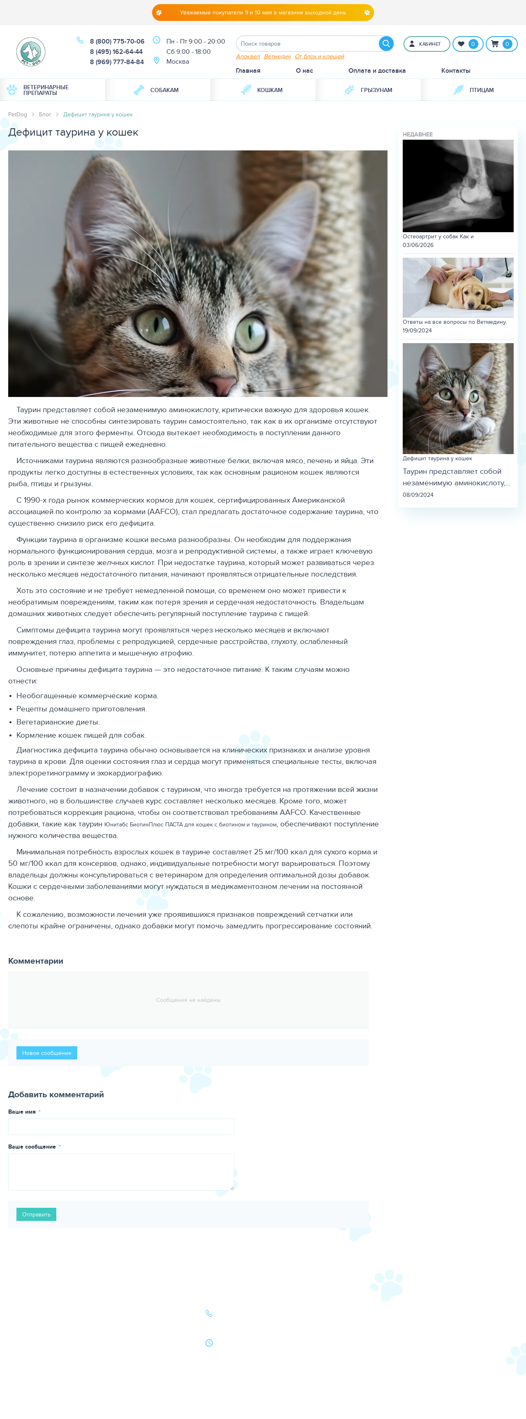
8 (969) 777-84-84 (117, 62)
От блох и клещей (319, 56)
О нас (304, 70)
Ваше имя (22, 1112)
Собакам (156, 90)
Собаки (27, 1315)
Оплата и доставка (377, 70)
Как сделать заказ (138, 1349)
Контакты (456, 70)
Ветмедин (277, 56)
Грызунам (368, 90)
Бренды (27, 1349)
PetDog (17, 114)
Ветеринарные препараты (38, 90)
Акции (120, 1338)
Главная (248, 70)
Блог (45, 114)
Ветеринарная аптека (48, 1338)
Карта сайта (33, 1361)
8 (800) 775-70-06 (117, 41)
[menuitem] (52, 90)
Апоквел (248, 56)
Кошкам (261, 90)
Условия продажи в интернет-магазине (140, 1387)
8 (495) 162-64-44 (116, 52)
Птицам (473, 90)
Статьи (121, 1326)
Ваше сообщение (33, 1146)
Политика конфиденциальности (143, 1366)
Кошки (26, 1326)
